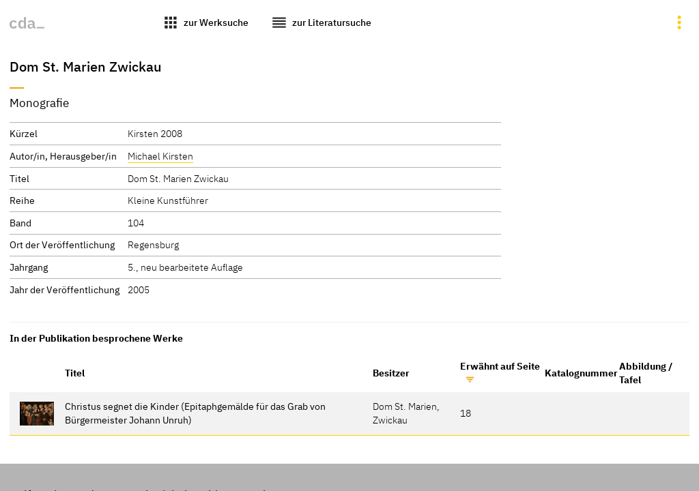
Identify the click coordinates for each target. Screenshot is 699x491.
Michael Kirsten (160, 155)
